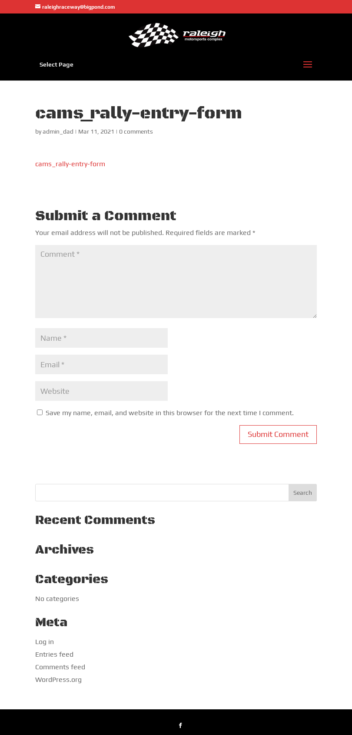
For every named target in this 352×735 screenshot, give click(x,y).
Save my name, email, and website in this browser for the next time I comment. (170, 413)
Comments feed (60, 667)
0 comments (136, 131)
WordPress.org (58, 679)
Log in (44, 642)
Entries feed (54, 654)
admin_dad (58, 131)
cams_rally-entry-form (70, 164)
